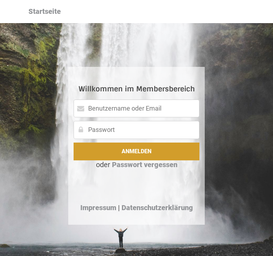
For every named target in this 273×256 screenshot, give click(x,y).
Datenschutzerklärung (157, 207)
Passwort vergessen (144, 164)
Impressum (98, 207)
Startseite (44, 11)
